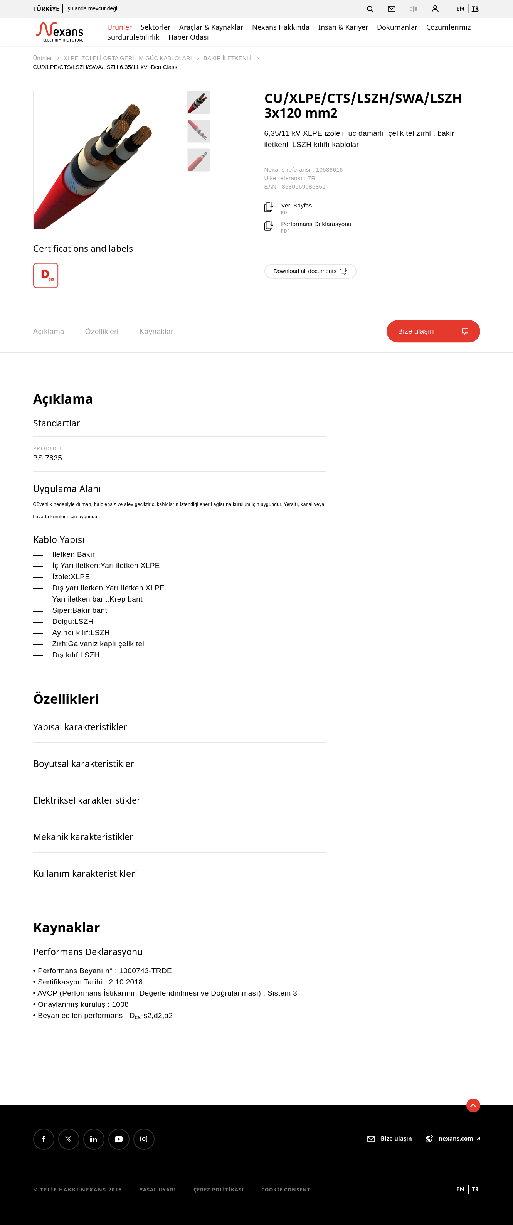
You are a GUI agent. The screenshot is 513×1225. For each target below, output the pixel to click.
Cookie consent (286, 1189)
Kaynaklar (156, 331)
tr (475, 8)
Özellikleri (102, 331)
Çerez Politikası (218, 1189)
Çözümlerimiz (448, 27)
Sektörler (155, 27)
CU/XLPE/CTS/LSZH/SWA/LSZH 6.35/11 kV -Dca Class (105, 67)
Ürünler (119, 27)
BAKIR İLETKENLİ (228, 58)
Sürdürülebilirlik (133, 37)
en (460, 8)
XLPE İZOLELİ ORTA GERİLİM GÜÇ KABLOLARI (128, 58)
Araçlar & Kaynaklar (211, 27)
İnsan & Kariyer (343, 27)
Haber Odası (188, 37)
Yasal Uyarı (158, 1189)
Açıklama (48, 331)
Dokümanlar (397, 27)
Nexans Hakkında (280, 27)
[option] (51, 275)
